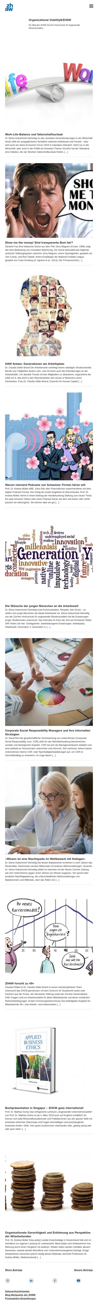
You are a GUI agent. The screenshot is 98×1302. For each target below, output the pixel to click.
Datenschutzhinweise (17, 1291)
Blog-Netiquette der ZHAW (20, 1295)
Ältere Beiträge (13, 1270)
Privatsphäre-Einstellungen (20, 1299)
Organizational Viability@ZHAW (50, 20)
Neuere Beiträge (83, 1270)
